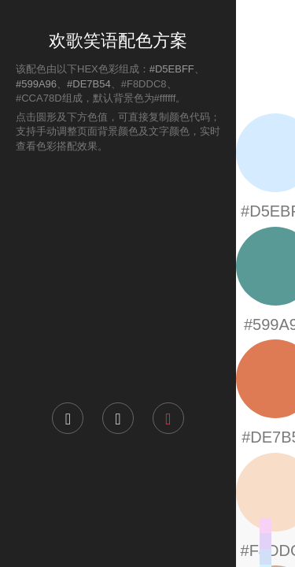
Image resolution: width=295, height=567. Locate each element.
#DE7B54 (89, 84)
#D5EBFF (171, 69)
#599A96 (36, 84)
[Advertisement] (118, 276)
